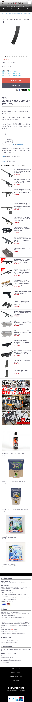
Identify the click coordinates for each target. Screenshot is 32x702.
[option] (16, 35)
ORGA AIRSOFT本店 (16, 688)
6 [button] (17, 57)
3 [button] (10, 57)
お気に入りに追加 (16, 85)
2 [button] (8, 57)
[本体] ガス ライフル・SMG (9, 72)
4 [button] (12, 57)
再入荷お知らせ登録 (16, 80)
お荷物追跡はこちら (7, 619)
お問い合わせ (16, 681)
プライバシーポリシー (16, 673)
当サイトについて (16, 669)
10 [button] (26, 57)
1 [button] (5, 57)
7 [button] (19, 57)
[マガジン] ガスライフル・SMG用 (11, 74)
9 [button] (24, 57)
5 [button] (15, 57)
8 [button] (22, 57)
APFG (20, 75)
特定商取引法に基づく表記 (16, 677)
